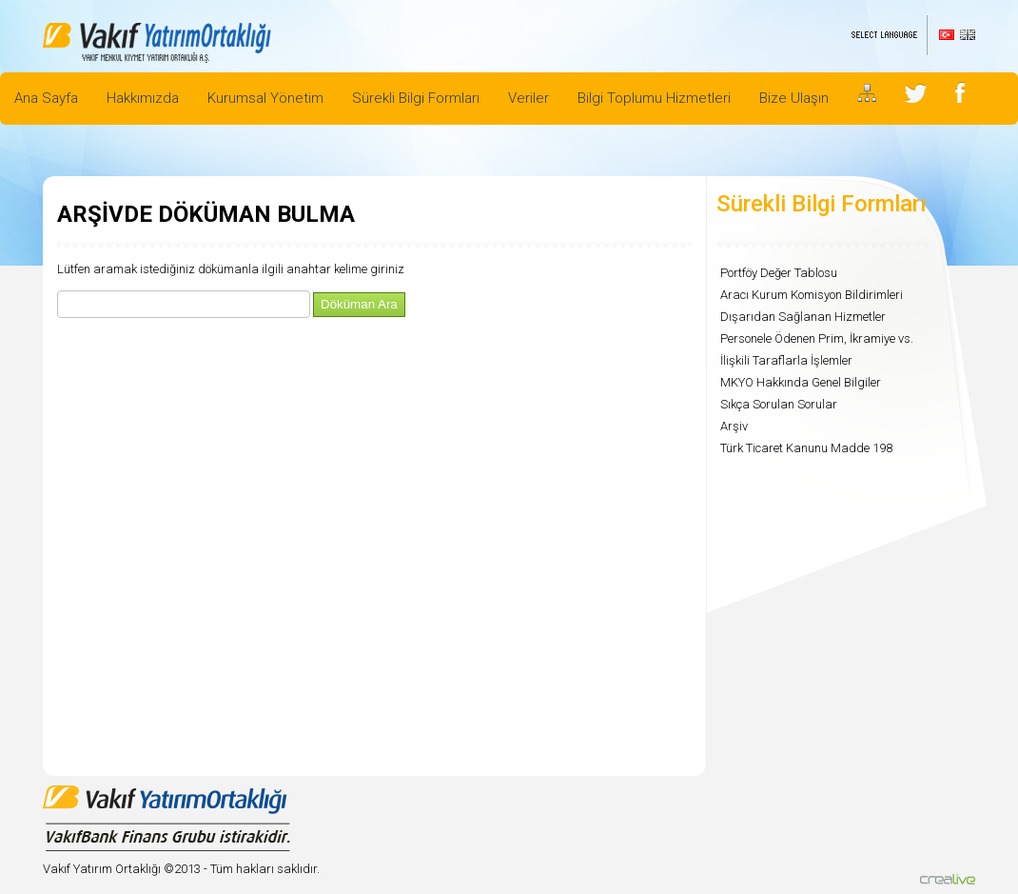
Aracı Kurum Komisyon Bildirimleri (811, 295)
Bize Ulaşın (794, 98)
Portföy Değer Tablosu (778, 273)
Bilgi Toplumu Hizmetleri (654, 98)
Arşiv (734, 426)
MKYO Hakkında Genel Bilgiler (800, 382)
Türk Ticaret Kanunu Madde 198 (806, 448)
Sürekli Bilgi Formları (416, 98)
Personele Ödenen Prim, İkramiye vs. (816, 338)
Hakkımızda (143, 98)
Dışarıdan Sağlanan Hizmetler (803, 316)
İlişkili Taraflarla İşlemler (786, 360)
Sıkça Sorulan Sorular (778, 404)
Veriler (528, 98)
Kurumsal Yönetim (265, 98)
